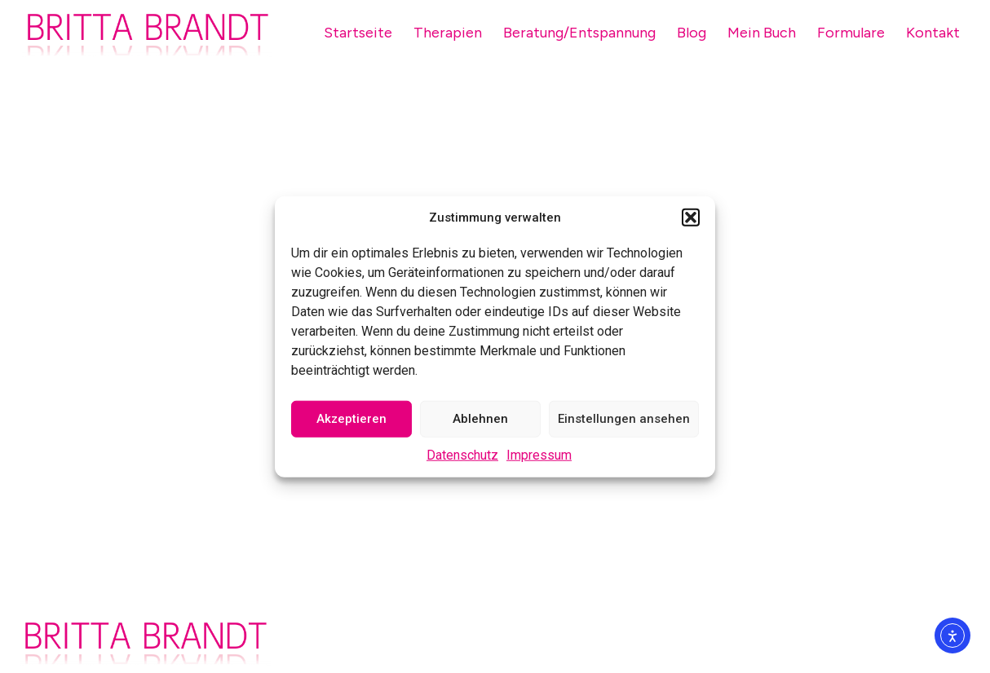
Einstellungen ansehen (624, 418)
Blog (691, 33)
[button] (691, 217)
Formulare (851, 33)
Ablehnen (480, 418)
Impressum (539, 454)
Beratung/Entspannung (579, 33)
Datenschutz (462, 454)
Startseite (358, 33)
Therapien (447, 33)
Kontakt (933, 33)
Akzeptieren (351, 418)
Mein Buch (761, 33)
